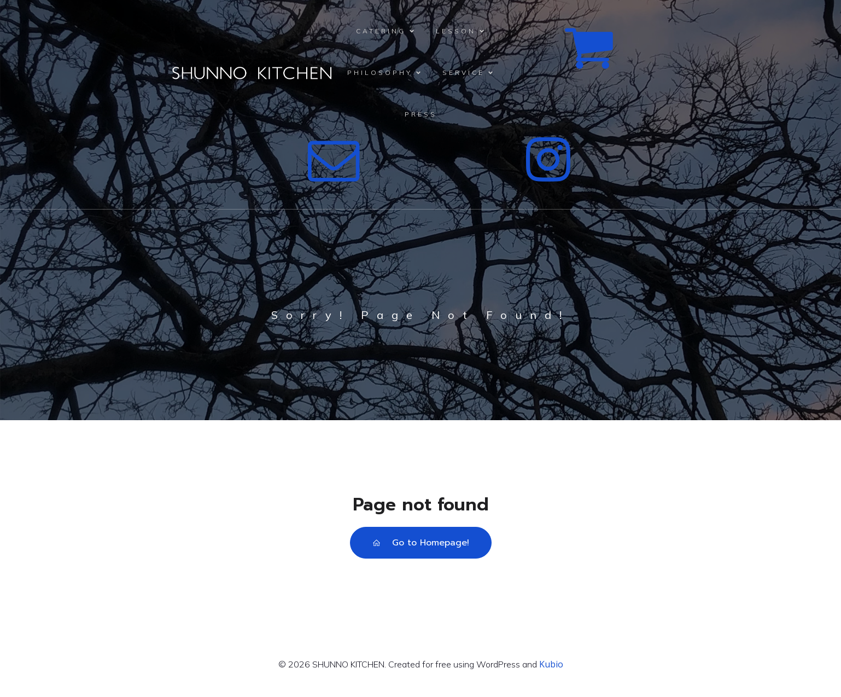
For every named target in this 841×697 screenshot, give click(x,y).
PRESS (421, 114)
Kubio (551, 664)
